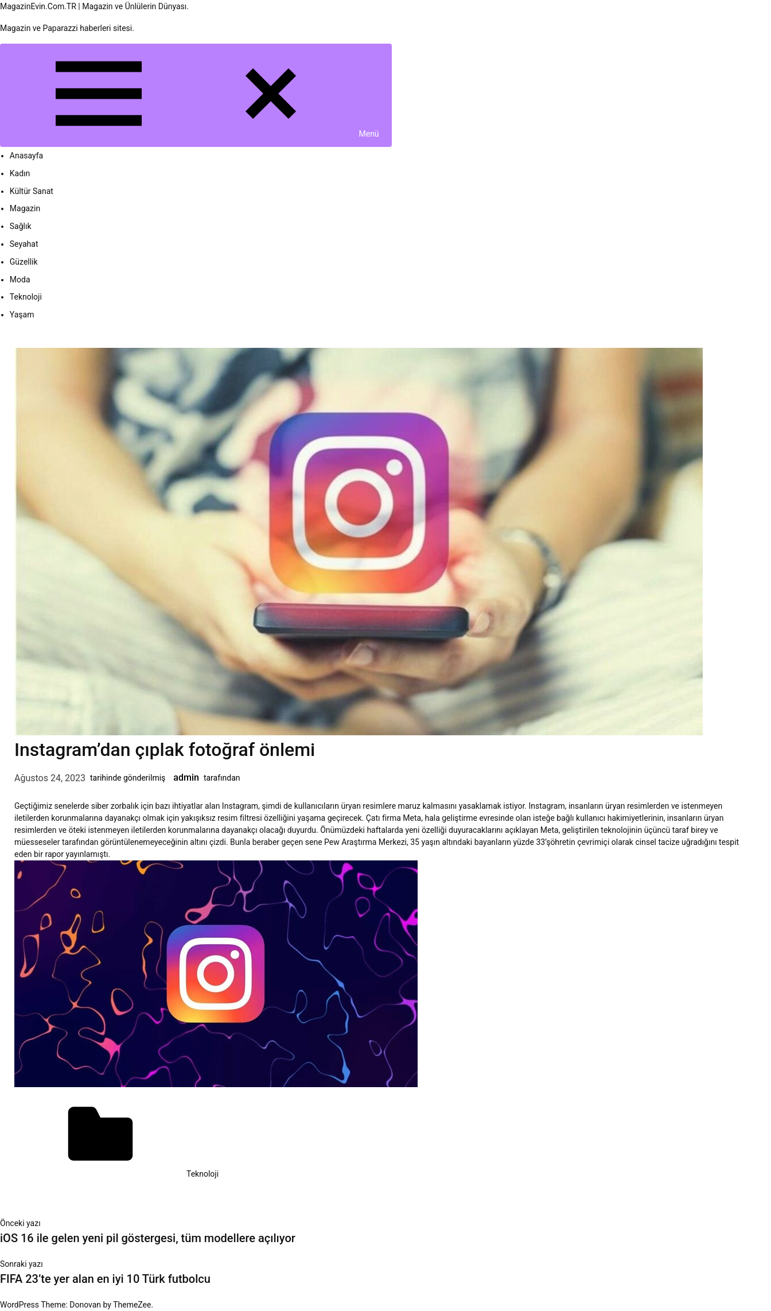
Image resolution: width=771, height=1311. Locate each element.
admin (186, 777)
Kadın (20, 173)
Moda (20, 279)
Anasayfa (26, 155)
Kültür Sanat (31, 191)
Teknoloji (26, 296)
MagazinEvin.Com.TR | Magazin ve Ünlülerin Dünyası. (94, 6)
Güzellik (24, 261)
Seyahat (24, 244)
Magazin (25, 208)
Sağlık (21, 226)
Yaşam (22, 314)
